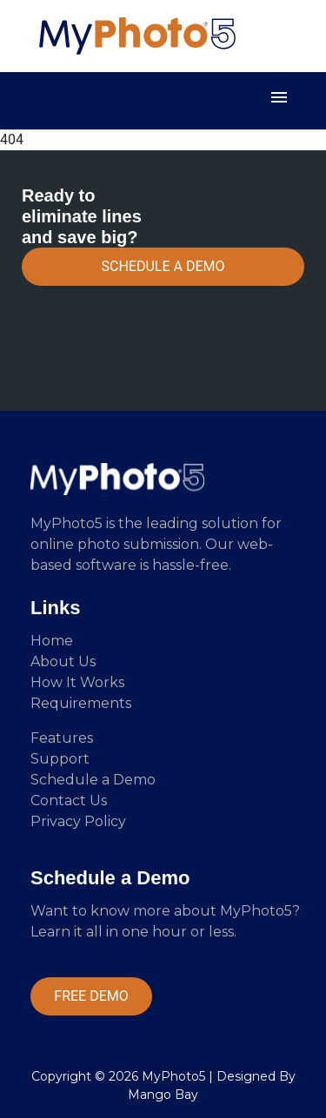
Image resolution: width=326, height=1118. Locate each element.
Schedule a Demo (93, 779)
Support (60, 759)
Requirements (80, 703)
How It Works (77, 682)
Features (61, 738)
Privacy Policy (78, 821)
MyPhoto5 (173, 1076)
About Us (63, 661)
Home (51, 640)
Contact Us (68, 800)
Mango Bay (163, 1094)
